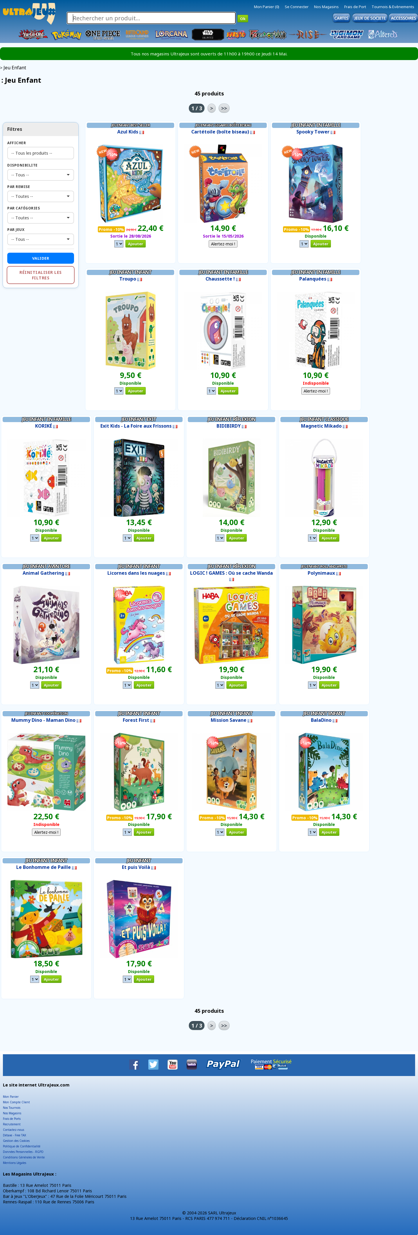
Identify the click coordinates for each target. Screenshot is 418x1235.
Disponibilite (22, 165)
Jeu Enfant (139, 860)
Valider (40, 258)
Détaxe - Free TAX (14, 1135)
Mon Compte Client (16, 1102)
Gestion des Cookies (16, 1141)
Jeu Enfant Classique (324, 419)
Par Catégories (23, 208)
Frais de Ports (12, 1119)
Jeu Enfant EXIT (139, 419)
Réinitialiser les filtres (40, 275)
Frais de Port (355, 6)
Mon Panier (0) (266, 6)
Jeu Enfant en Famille (315, 125)
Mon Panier (11, 1097)
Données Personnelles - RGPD (23, 1152)
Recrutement (12, 1124)
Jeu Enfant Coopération (46, 713)
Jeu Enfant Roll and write (324, 566)
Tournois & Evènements (393, 6)
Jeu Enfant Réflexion (231, 419)
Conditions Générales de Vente (24, 1157)
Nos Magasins (326, 6)
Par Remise (18, 186)
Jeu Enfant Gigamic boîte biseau (223, 125)
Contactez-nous (13, 1130)
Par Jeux (15, 229)
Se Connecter (297, 6)
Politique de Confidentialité (21, 1146)
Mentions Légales (14, 1163)
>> (224, 108)
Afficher (16, 142)
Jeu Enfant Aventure (46, 566)
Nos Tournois (11, 1108)
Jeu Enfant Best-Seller (130, 125)
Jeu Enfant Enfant (131, 272)
